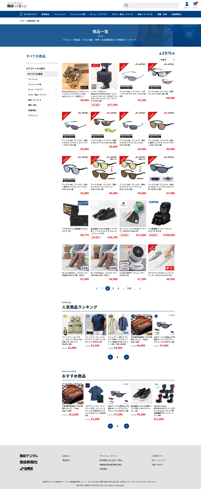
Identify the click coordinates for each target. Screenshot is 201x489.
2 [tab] (119, 357)
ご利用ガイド (157, 456)
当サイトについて (159, 460)
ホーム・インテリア (98, 14)
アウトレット (33, 115)
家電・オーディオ (145, 14)
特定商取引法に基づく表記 (110, 460)
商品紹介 (66, 460)
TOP (22, 20)
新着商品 (45, 14)
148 (129, 288)
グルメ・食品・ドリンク (122, 14)
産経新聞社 (176, 14)
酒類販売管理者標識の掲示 (110, 464)
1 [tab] (117, 357)
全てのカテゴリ (30, 14)
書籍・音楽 (162, 14)
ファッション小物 (77, 14)
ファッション (59, 14)
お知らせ (66, 456)
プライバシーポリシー (108, 456)
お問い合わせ (157, 464)
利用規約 (103, 469)
